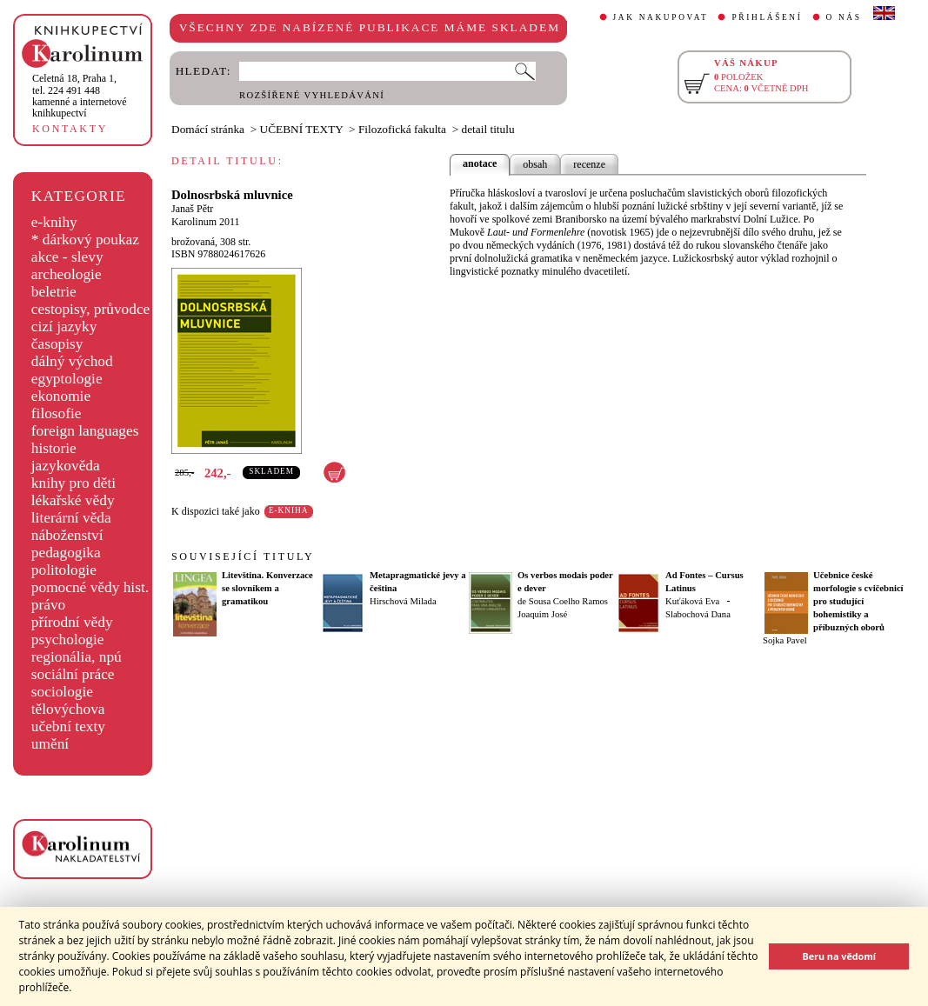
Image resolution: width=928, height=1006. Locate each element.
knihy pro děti (73, 483)
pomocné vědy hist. (90, 587)
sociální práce (73, 674)
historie (54, 448)
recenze (589, 164)
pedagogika (66, 552)
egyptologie (67, 378)
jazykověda (65, 465)
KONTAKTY (70, 129)
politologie (64, 570)
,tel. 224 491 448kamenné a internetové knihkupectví (79, 95)
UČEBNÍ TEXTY (302, 129)
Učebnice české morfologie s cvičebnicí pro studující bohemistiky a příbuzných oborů (858, 601)
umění (50, 744)
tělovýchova (68, 709)
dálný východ (72, 361)
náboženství (67, 535)
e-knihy (54, 222)
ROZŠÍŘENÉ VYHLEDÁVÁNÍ (311, 95)
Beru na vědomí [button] (839, 956)
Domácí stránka (207, 129)
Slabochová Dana (698, 614)
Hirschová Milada (403, 601)
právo (48, 604)
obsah (535, 164)
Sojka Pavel (785, 640)
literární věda (71, 518)
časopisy (57, 344)
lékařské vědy (73, 500)
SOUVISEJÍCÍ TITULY (242, 556)
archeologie (66, 274)
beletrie (54, 291)
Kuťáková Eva (692, 601)
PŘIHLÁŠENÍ (766, 17)
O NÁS (844, 17)
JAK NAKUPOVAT (661, 17)
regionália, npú (76, 657)
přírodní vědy (72, 622)
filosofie (56, 413)
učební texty (68, 726)
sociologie (62, 691)
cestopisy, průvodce (90, 309)
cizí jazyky (64, 326)
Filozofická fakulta (402, 129)
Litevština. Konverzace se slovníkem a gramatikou (267, 588)
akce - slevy (67, 257)
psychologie (67, 639)
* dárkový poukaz (85, 239)
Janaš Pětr (192, 209)
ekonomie (60, 396)
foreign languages (85, 431)
